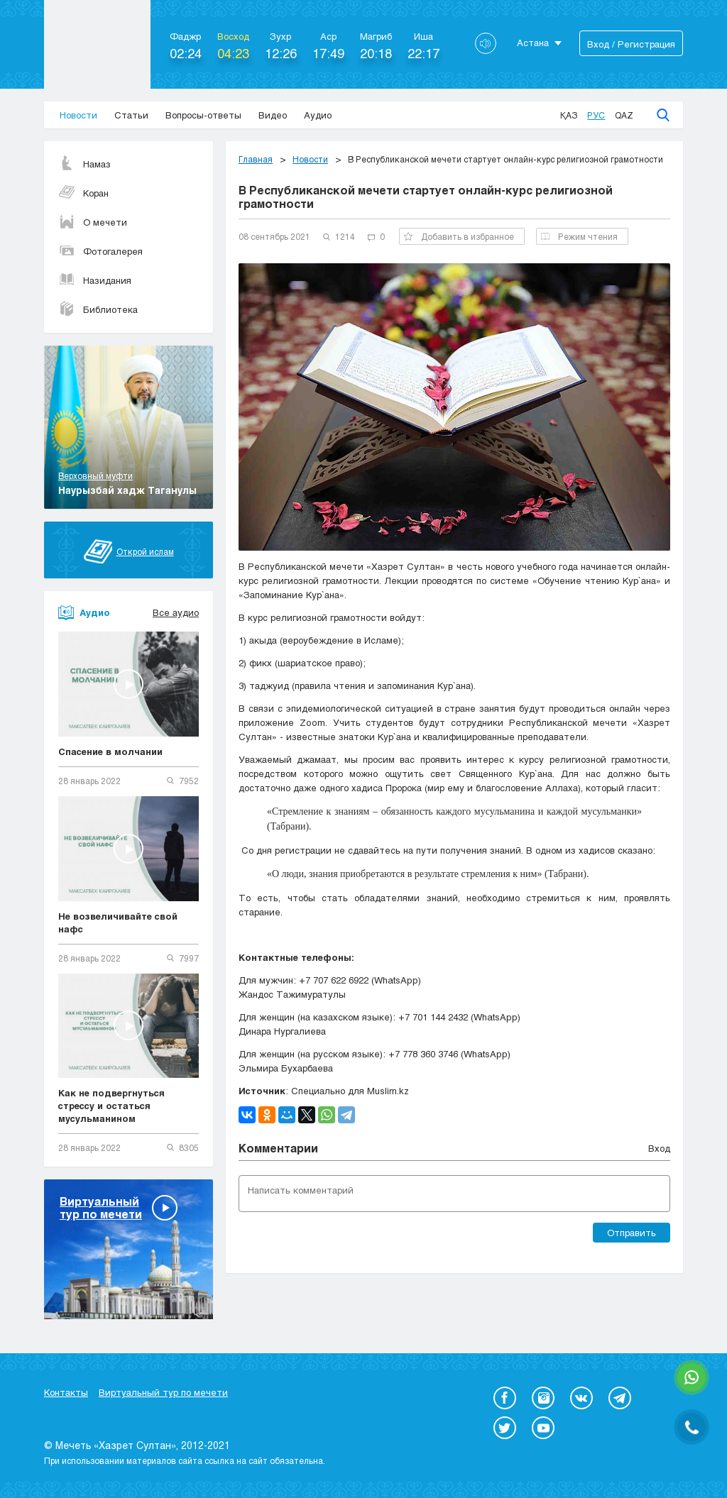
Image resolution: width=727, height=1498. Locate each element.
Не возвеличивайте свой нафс (117, 922)
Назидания (94, 280)
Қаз (568, 115)
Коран (83, 193)
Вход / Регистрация (631, 44)
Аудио (318, 115)
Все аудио (176, 612)
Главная (256, 159)
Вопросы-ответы (203, 115)
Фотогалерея (100, 251)
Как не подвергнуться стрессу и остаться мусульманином (111, 1105)
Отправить (631, 1232)
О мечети (92, 222)
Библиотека (98, 309)
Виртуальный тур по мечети (163, 1392)
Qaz (624, 115)
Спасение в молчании (110, 751)
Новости (78, 115)
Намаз (84, 163)
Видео (272, 115)
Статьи (131, 115)
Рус (596, 115)
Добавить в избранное (459, 236)
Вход (659, 1148)
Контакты (66, 1392)
